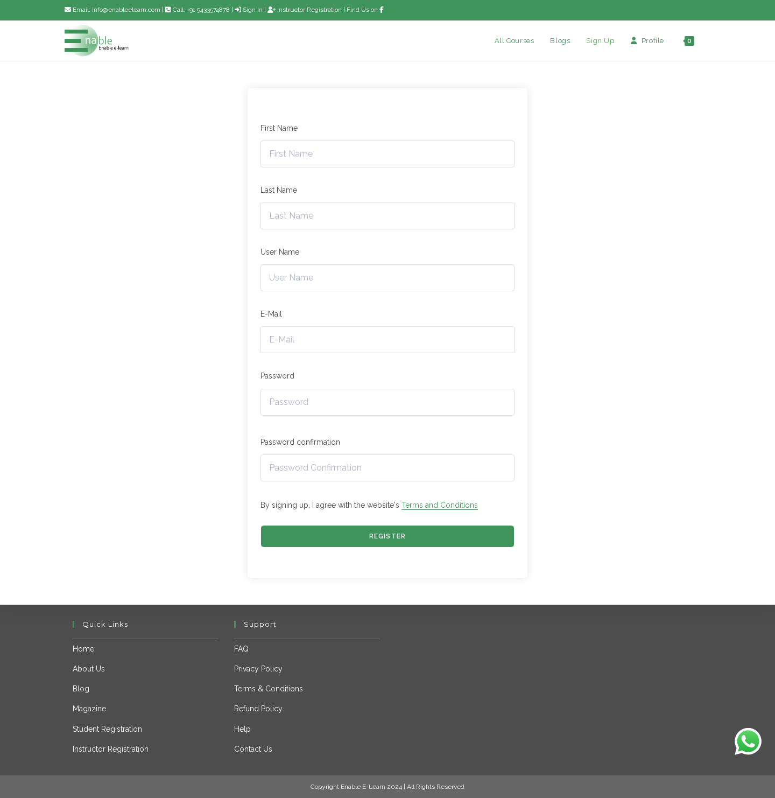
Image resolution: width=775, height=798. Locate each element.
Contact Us (253, 749)
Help (242, 729)
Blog (81, 688)
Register (387, 536)
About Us (89, 668)
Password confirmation (300, 442)
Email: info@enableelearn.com (112, 9)
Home (83, 649)
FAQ (241, 649)
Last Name (278, 190)
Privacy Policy (258, 668)
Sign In (249, 9)
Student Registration (107, 729)
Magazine (89, 708)
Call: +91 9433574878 (198, 9)
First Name (279, 128)
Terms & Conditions (268, 688)
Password (277, 376)
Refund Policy (258, 708)
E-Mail (271, 314)
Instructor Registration (304, 9)
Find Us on (365, 9)
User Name (279, 252)
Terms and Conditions (439, 505)
